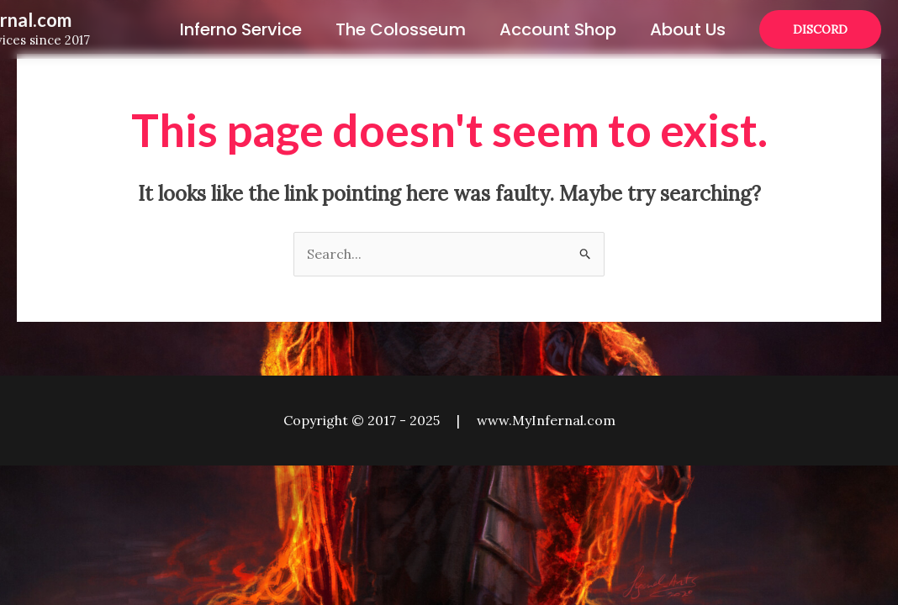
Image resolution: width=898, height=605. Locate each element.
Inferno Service (241, 29)
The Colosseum (400, 29)
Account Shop (557, 29)
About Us (688, 29)
